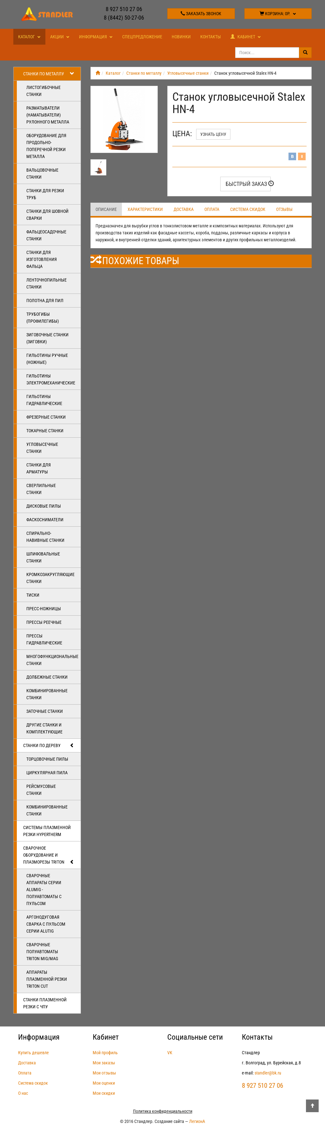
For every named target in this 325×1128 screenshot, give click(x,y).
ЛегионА (197, 1121)
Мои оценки (104, 1083)
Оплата (211, 209)
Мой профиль (105, 1052)
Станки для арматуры (38, 468)
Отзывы (284, 209)
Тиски (32, 595)
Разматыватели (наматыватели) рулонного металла (47, 114)
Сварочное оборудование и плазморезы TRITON (48, 855)
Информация (96, 36)
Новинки (181, 36)
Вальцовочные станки (42, 174)
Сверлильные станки (41, 489)
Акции (60, 36)
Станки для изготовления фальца (41, 259)
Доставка (184, 209)
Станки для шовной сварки (47, 215)
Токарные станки (44, 430)
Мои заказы (104, 1062)
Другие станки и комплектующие (44, 728)
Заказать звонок (201, 13)
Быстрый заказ (248, 184)
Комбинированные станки (47, 694)
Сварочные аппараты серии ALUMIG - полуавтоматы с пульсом (44, 889)
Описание (106, 209)
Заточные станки (44, 711)
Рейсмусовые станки (41, 790)
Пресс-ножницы (43, 608)
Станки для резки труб (45, 194)
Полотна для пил (44, 300)
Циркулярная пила (47, 772)
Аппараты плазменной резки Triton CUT (46, 979)
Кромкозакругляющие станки (50, 578)
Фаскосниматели (44, 519)
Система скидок (247, 209)
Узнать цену (213, 134)
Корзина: (278, 13)
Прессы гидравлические (44, 639)
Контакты (210, 36)
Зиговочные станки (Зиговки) (47, 338)
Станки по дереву (48, 745)
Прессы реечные (44, 622)
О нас (23, 1093)
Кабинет (245, 36)
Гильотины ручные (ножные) (47, 359)
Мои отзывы (104, 1072)
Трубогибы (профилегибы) (42, 318)
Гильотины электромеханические (50, 379)
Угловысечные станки (42, 448)
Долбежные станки (47, 677)
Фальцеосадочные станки (46, 235)
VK (169, 1052)
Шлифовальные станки (43, 557)
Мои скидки (104, 1093)
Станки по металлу (48, 74)
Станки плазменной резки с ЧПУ (45, 1003)
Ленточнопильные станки (46, 283)
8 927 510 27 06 (124, 9)
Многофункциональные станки (52, 660)
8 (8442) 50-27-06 (124, 17)
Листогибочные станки (43, 91)
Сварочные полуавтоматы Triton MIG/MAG (42, 951)
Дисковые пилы (43, 506)
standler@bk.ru (268, 1072)
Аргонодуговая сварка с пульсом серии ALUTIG (45, 924)
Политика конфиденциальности (162, 1111)
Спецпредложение (142, 36)
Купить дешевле (33, 1052)
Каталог (29, 36)
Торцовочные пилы (47, 759)
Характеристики (145, 209)
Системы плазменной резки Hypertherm (47, 831)
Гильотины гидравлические (44, 400)
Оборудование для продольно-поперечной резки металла (46, 146)
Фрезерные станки (46, 417)
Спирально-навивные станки (45, 537)
